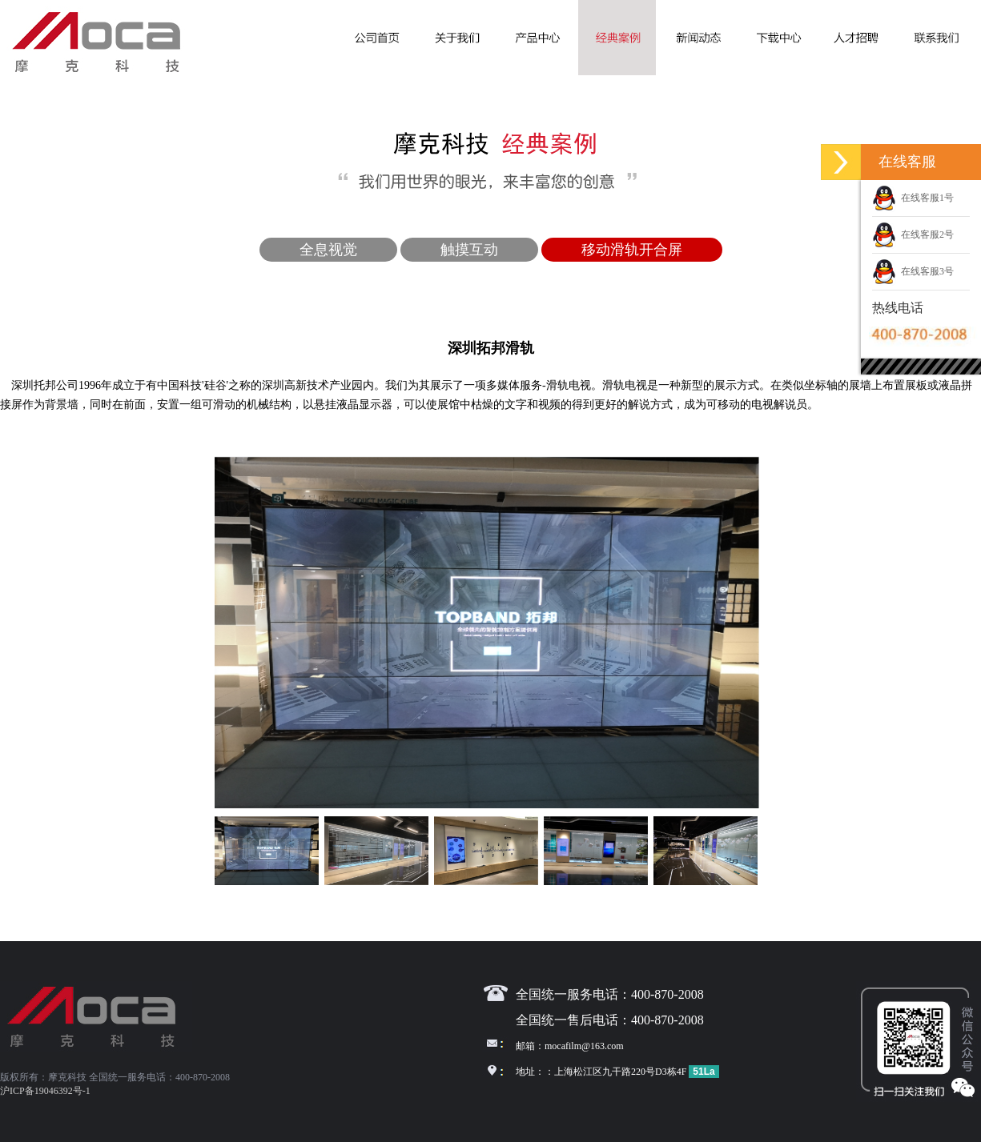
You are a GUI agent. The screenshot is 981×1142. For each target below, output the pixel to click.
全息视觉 (328, 250)
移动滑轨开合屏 (631, 250)
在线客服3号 (913, 271)
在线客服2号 (913, 234)
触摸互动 (469, 250)
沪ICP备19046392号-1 (45, 1090)
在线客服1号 (913, 197)
